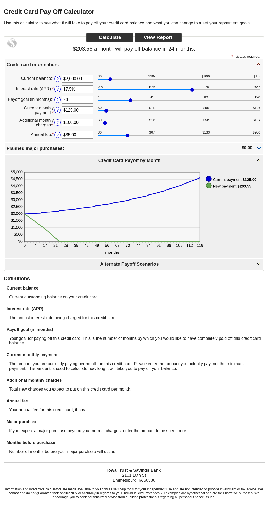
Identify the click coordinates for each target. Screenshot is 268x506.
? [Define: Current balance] (58, 79)
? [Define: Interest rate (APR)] (58, 89)
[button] (134, 64)
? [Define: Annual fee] (58, 135)
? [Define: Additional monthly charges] (58, 122)
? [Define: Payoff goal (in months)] (58, 100)
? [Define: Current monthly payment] (58, 110)
